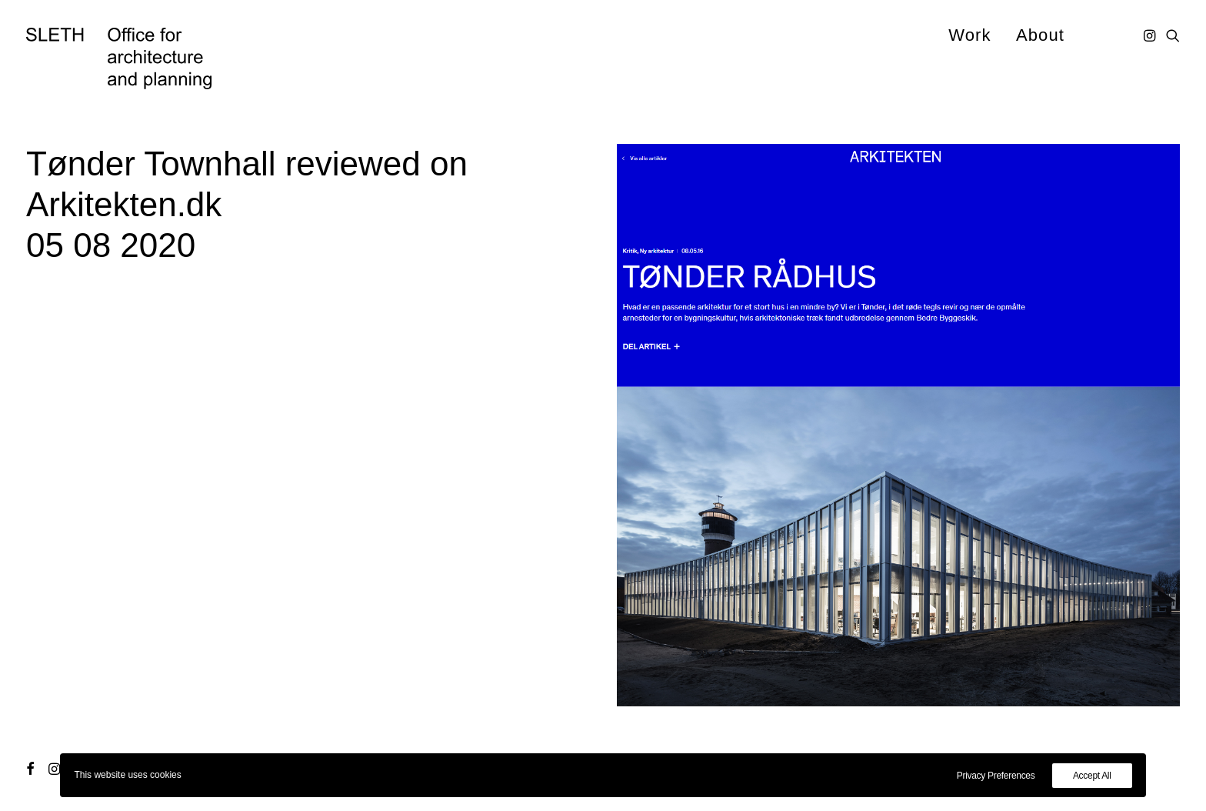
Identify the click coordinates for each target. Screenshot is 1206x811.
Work (969, 35)
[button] (1151, 35)
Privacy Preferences (996, 775)
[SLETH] (119, 58)
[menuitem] (969, 35)
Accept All (1092, 775)
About (1040, 35)
